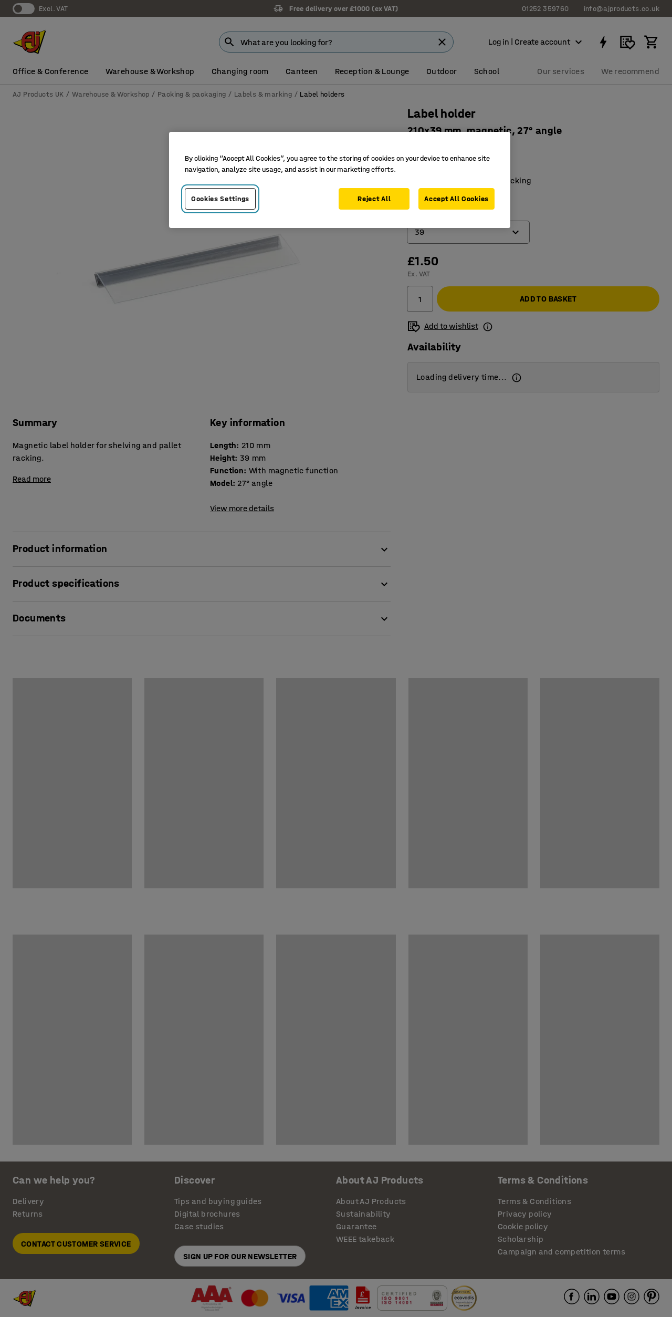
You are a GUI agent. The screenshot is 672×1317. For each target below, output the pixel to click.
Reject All (374, 198)
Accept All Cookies (456, 198)
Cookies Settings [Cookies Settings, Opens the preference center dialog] (220, 198)
